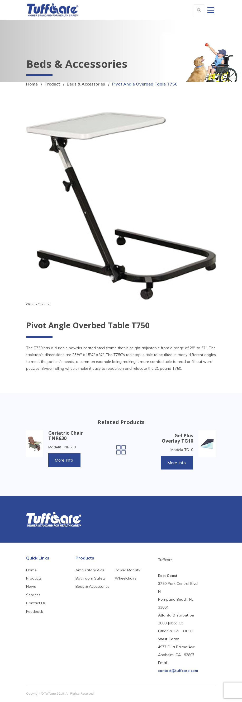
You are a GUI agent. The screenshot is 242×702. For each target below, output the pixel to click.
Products (34, 578)
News (31, 586)
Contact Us (36, 603)
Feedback (34, 611)
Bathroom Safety (90, 578)
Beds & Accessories (86, 84)
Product (52, 84)
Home (32, 84)
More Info (64, 460)
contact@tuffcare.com (178, 670)
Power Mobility (127, 570)
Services (33, 594)
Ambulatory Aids (90, 570)
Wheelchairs (125, 578)
